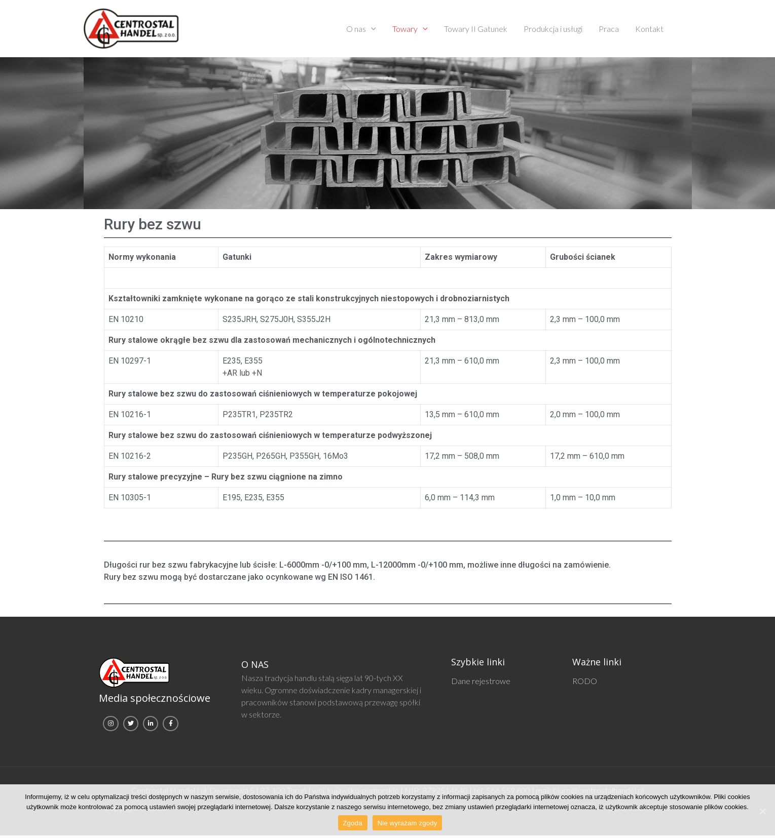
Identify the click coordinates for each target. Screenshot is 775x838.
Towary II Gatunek (475, 29)
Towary (405, 29)
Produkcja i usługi (553, 29)
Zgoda (352, 823)
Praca (609, 29)
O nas (356, 29)
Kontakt (649, 29)
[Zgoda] (762, 811)
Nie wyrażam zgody (407, 823)
